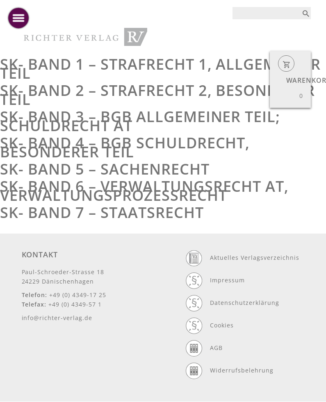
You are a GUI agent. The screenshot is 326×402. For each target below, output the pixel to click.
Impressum (227, 280)
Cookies (222, 325)
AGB (216, 348)
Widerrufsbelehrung (242, 370)
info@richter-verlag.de (57, 318)
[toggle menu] (18, 18)
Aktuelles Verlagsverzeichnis (254, 257)
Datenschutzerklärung (244, 303)
